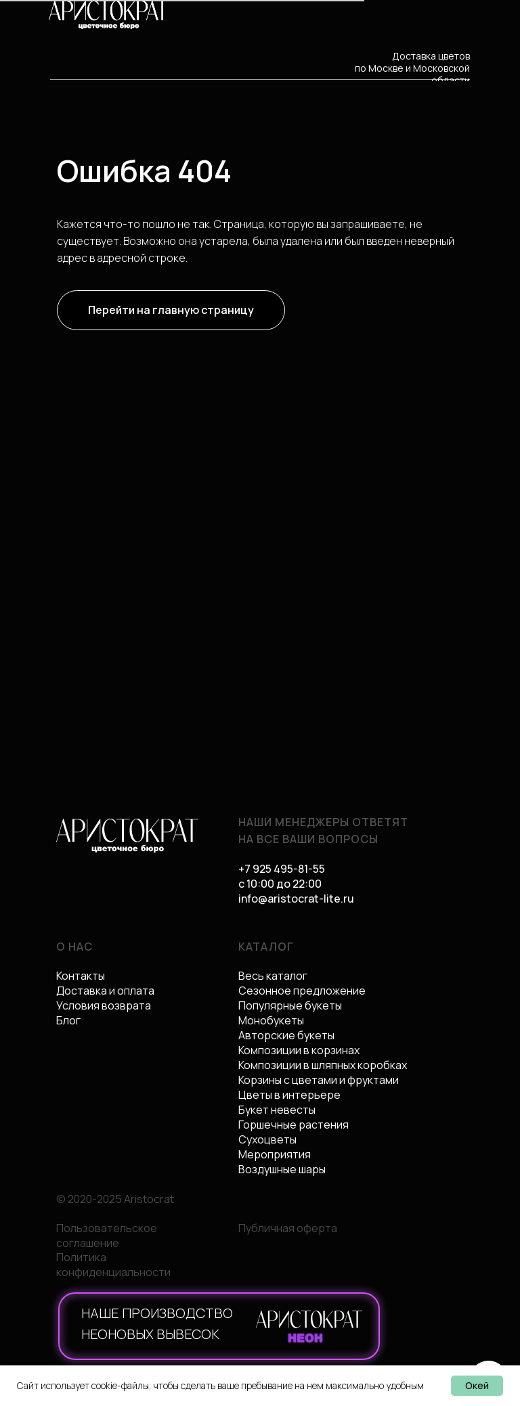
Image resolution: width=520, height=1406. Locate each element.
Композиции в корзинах (299, 1050)
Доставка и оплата (105, 990)
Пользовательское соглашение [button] (106, 1235)
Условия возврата (103, 1005)
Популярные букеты (290, 1005)
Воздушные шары (282, 1169)
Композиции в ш (278, 1065)
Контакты (80, 975)
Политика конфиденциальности (113, 1264)
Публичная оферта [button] (287, 1228)
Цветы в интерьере (289, 1094)
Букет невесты (277, 1109)
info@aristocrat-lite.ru (296, 898)
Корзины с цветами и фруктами (318, 1079)
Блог (68, 1020)
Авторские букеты (286, 1035)
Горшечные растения (293, 1124)
